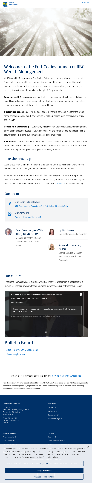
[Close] (88, 446)
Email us (6, 423)
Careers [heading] (51, 433)
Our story (51, 407)
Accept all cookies (44, 470)
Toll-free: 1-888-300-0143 (11, 420)
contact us (60, 183)
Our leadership (52, 411)
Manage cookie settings (44, 477)
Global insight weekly (16, 354)
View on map (7, 414)
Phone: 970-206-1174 (10, 418)
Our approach (52, 415)
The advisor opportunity (55, 441)
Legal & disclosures (9, 441)
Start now (51, 437)
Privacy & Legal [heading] (9, 433)
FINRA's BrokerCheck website (64, 375)
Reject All (44, 463)
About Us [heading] (52, 403)
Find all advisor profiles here (28, 217)
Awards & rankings (54, 419)
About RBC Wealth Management (22, 349)
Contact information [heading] (11, 403)
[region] (46, 463)
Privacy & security (8, 437)
